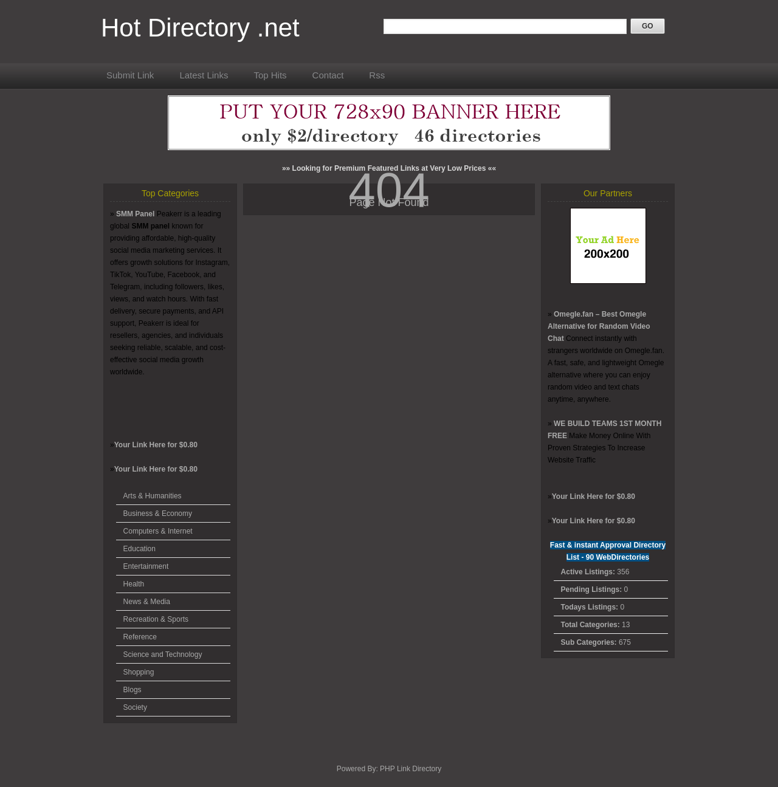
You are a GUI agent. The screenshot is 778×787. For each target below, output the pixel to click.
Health (134, 584)
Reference (140, 637)
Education (139, 549)
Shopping (138, 672)
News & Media (146, 601)
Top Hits (269, 75)
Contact (328, 75)
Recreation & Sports (155, 619)
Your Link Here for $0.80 (156, 445)
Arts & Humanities (152, 496)
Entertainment (146, 566)
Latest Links (203, 75)
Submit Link (130, 75)
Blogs (132, 690)
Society (135, 707)
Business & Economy (157, 513)
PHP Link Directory (410, 769)
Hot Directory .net (200, 27)
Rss (377, 75)
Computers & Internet (158, 531)
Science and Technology (162, 654)
